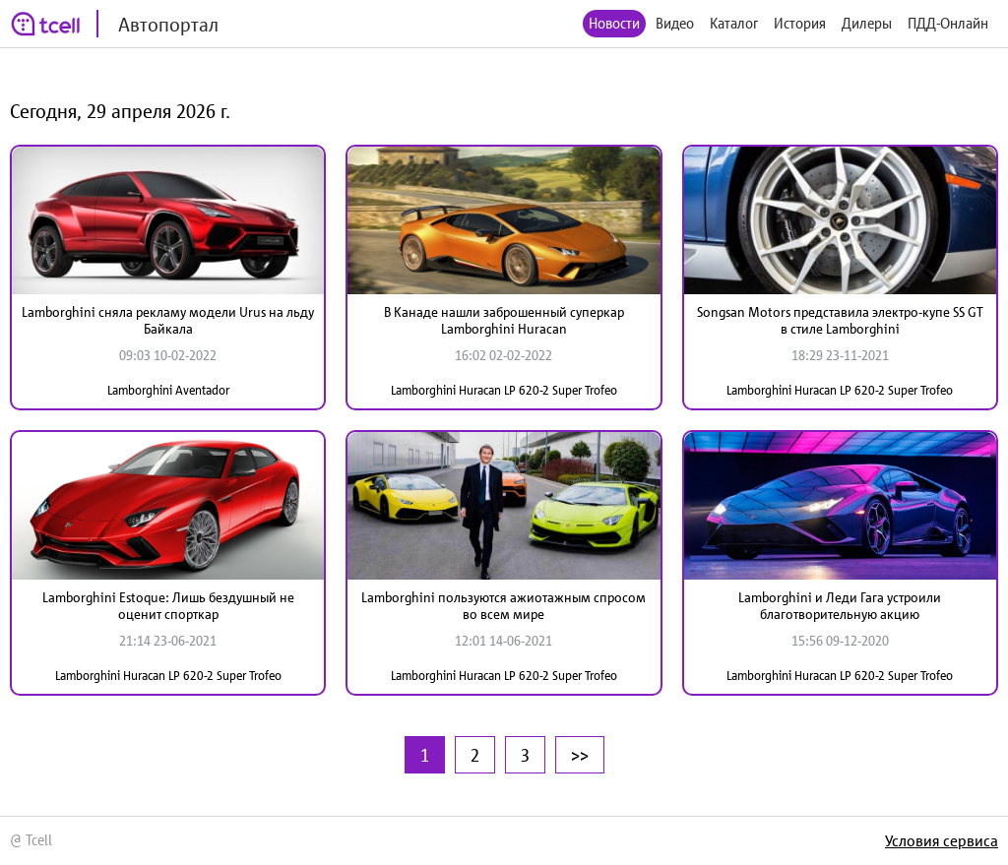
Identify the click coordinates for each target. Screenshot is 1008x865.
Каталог (734, 23)
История (800, 23)
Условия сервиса (941, 840)
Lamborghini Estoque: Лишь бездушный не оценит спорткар (168, 605)
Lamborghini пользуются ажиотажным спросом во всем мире (503, 605)
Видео (675, 23)
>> (580, 755)
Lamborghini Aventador (168, 390)
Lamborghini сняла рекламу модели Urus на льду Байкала (168, 320)
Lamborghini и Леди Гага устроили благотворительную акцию (839, 605)
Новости (614, 23)
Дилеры (867, 23)
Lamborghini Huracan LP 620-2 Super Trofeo (504, 390)
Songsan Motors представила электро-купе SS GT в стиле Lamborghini (840, 320)
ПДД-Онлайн (948, 23)
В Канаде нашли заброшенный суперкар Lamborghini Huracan (504, 320)
